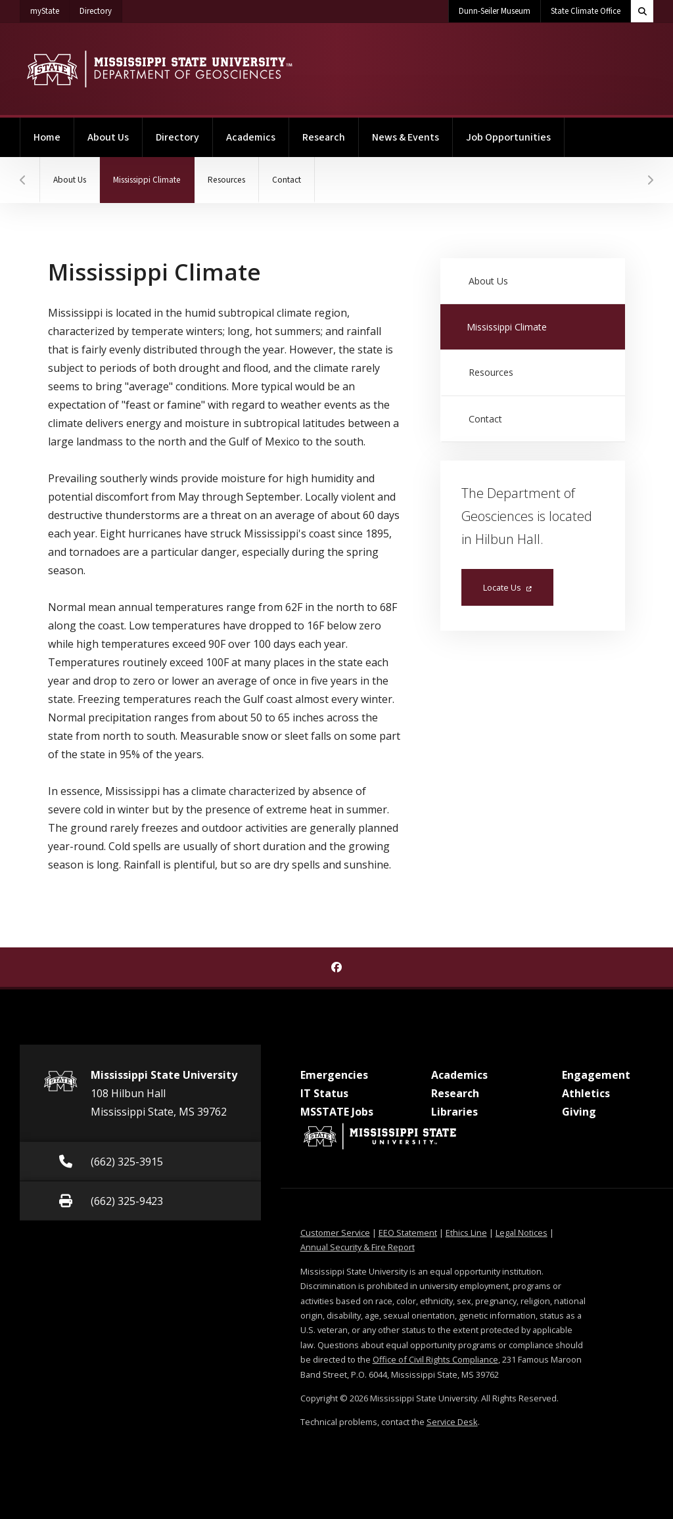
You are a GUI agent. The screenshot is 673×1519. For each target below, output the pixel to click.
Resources (226, 179)
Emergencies (334, 1075)
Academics (250, 137)
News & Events (405, 137)
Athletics (586, 1093)
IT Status (324, 1093)
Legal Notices (521, 1232)
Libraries (454, 1111)
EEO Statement (408, 1232)
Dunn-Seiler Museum (494, 11)
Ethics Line (466, 1232)
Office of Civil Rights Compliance (435, 1359)
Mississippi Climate (154, 171)
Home (47, 137)
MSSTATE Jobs (336, 1111)
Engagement (596, 1075)
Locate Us (507, 587)
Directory (101, 8)
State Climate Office (585, 11)
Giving (579, 1111)
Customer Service (335, 1232)
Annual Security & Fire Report (357, 1247)
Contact (286, 179)
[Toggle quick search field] (642, 11)
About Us (108, 137)
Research (323, 137)
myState (50, 8)
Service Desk (452, 1422)
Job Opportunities (508, 137)
